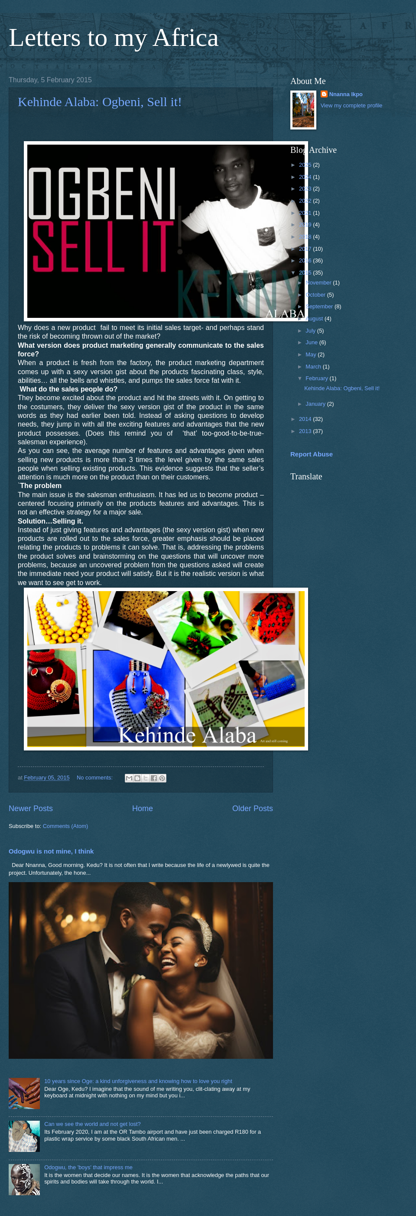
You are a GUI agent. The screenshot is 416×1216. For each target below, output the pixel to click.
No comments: (95, 777)
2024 (306, 177)
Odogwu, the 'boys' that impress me (88, 1167)
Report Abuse (311, 454)
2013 (306, 431)
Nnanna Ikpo (346, 94)
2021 (306, 213)
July (311, 330)
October (316, 294)
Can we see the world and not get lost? (92, 1124)
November (319, 282)
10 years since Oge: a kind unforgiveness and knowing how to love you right (138, 1081)
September (320, 306)
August (315, 318)
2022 (306, 200)
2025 (306, 165)
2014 (306, 419)
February (317, 378)
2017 (306, 249)
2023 (306, 188)
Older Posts (252, 808)
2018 (306, 236)
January (316, 404)
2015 (306, 272)
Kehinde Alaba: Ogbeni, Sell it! (100, 101)
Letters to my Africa (114, 37)
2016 (306, 260)
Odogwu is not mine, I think (51, 851)
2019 (306, 224)
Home (142, 808)
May (312, 354)
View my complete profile (352, 105)
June (312, 342)
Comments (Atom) (65, 826)
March (314, 366)
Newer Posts (31, 808)
